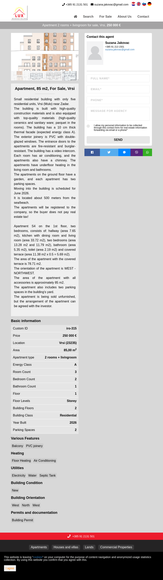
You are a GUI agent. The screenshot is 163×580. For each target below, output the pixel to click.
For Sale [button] (105, 16)
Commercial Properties (116, 547)
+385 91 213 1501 (114, 46)
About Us (124, 16)
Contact (143, 16)
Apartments (39, 547)
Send (118, 139)
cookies (37, 557)
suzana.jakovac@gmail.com (111, 4)
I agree (10, 568)
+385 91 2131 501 (77, 4)
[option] (19, 76)
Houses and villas (66, 547)
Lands (89, 547)
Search (88, 16)
